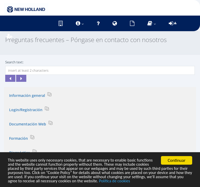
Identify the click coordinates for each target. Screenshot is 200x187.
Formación (19, 138)
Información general (27, 95)
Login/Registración (26, 109)
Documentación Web (28, 123)
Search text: (14, 62)
